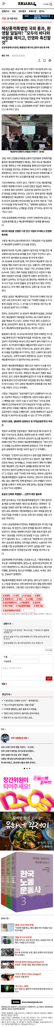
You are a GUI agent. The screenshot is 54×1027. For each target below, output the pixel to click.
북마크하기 (44, 60)
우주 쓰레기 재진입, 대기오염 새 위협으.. (18, 751)
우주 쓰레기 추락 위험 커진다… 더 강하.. (18, 747)
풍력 (38, 595)
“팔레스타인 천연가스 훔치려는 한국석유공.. (21, 713)
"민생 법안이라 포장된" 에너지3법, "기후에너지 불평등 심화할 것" (26, 631)
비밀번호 (7, 661)
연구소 (42, 11)
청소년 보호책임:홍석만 (16, 1008)
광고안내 (22, 1006)
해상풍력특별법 (24, 605)
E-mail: (20, 1019)
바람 (40, 598)
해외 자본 (39, 605)
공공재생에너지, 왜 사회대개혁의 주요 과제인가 (23, 642)
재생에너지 (8, 598)
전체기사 (5, 11)
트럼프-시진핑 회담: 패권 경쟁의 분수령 (34, 963)
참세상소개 (5, 1006)
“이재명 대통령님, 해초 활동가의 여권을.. (20, 709)
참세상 (27, 4)
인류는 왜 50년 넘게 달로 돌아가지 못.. (17, 758)
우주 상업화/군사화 (19, 738)
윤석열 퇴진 (12, 18)
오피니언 (32, 11)
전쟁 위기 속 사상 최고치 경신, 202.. (18, 717)
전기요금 (27, 595)
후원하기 (14, 1006)
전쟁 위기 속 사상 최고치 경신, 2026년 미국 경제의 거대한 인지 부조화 (34, 940)
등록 (49, 678)
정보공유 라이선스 (28, 1024)
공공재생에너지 (10, 602)
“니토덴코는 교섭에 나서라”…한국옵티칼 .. (21, 700)
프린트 (49, 60)
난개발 (30, 598)
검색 (51, 4)
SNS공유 (39, 60)
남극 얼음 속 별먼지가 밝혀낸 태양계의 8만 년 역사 (34, 989)
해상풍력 (25, 602)
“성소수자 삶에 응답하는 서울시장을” (19, 704)
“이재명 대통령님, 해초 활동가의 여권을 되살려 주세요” (34, 928)
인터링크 (22, 11)
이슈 (14, 11)
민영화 (7, 595)
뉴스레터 (40, 1006)
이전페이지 (31, 1006)
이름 (5, 657)
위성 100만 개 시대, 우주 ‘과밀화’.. (15, 754)
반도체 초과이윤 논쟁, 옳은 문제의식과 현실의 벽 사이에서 (34, 952)
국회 (17, 595)
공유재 (37, 602)
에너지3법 (8, 605)
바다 (20, 598)
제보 (46, 4)
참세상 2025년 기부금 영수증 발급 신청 (38, 17)
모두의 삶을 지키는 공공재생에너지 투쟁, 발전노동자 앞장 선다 (27, 637)
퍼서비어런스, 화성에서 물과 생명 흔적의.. (18, 762)
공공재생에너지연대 (12, 610)
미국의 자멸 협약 (34, 975)
